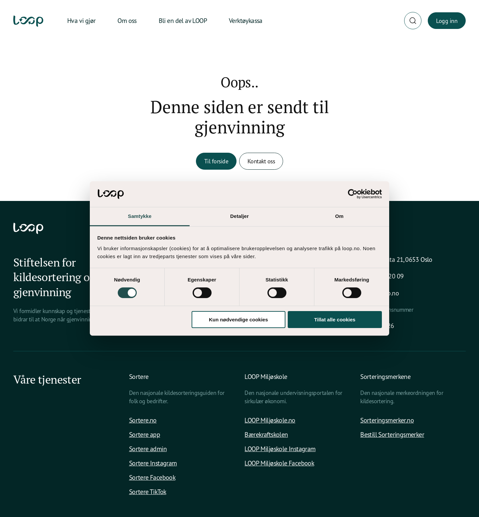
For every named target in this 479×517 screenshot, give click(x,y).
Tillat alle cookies (334, 319)
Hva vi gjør (81, 20)
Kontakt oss (261, 161)
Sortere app (144, 434)
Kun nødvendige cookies (238, 319)
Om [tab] (339, 216)
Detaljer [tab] (239, 216)
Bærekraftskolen (266, 434)
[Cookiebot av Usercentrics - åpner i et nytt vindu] (353, 194)
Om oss (126, 20)
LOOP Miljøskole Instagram (279, 448)
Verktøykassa (245, 20)
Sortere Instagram (153, 463)
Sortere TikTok (147, 491)
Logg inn (446, 20)
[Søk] (413, 21)
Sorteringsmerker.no (387, 420)
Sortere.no (143, 420)
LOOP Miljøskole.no (269, 420)
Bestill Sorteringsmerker (392, 434)
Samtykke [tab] (140, 216)
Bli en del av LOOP (183, 20)
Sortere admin (148, 448)
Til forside (216, 161)
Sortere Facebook (152, 477)
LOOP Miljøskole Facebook (279, 463)
